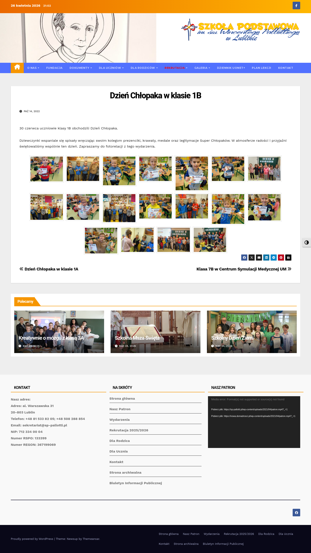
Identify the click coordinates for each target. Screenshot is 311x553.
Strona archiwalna (125, 472)
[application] (254, 422)
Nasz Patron (120, 409)
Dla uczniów (110, 67)
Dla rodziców (143, 67)
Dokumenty (80, 67)
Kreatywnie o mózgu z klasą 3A (51, 338)
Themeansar (91, 538)
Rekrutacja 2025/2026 (128, 430)
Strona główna (122, 398)
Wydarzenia (119, 420)
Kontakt (285, 67)
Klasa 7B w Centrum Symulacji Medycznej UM (244, 269)
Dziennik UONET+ (231, 67)
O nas (32, 67)
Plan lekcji (261, 67)
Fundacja (54, 67)
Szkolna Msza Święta (137, 338)
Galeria (201, 67)
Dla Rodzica (119, 441)
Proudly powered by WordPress (32, 538)
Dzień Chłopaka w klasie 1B (155, 95)
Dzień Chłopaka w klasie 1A (48, 269)
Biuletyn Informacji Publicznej (135, 483)
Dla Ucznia (118, 451)
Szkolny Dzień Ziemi (232, 338)
